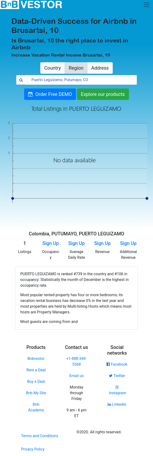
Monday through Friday (76, 393)
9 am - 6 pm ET (76, 413)
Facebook (117, 364)
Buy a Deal (36, 381)
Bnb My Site (36, 393)
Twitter (117, 375)
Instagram (117, 390)
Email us (76, 375)
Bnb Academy (36, 407)
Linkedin (117, 404)
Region (76, 68)
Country (52, 68)
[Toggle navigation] (146, 4)
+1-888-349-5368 (76, 361)
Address (100, 68)
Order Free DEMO (50, 94)
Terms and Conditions (39, 436)
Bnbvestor (36, 358)
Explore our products (103, 94)
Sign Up (50, 243)
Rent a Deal (36, 370)
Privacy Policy (33, 449)
